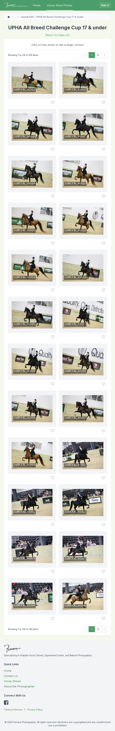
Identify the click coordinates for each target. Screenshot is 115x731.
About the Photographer (19, 686)
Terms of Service (13, 709)
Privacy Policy (35, 709)
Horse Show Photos (59, 5)
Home (36, 5)
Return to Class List (57, 35)
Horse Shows (12, 681)
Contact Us (11, 676)
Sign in (105, 5)
